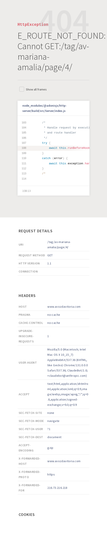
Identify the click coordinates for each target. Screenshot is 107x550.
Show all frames (36, 89)
